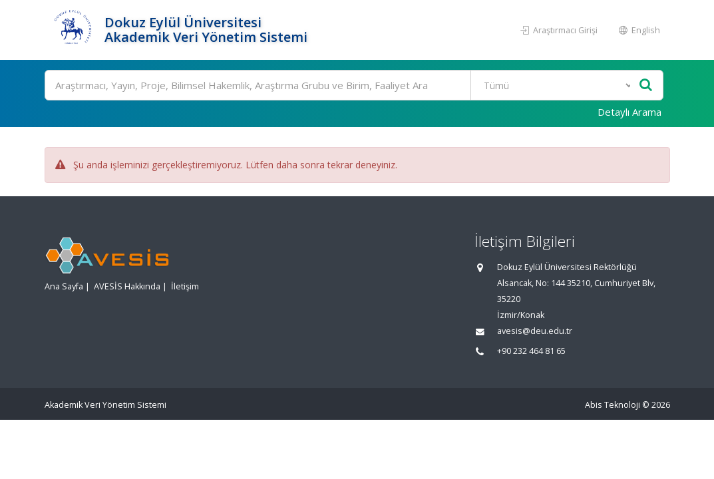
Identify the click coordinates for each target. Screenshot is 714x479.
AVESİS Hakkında (127, 286)
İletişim (185, 286)
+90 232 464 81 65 (531, 351)
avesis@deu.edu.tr (534, 331)
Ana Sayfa (64, 286)
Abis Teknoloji (612, 404)
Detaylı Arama (629, 111)
